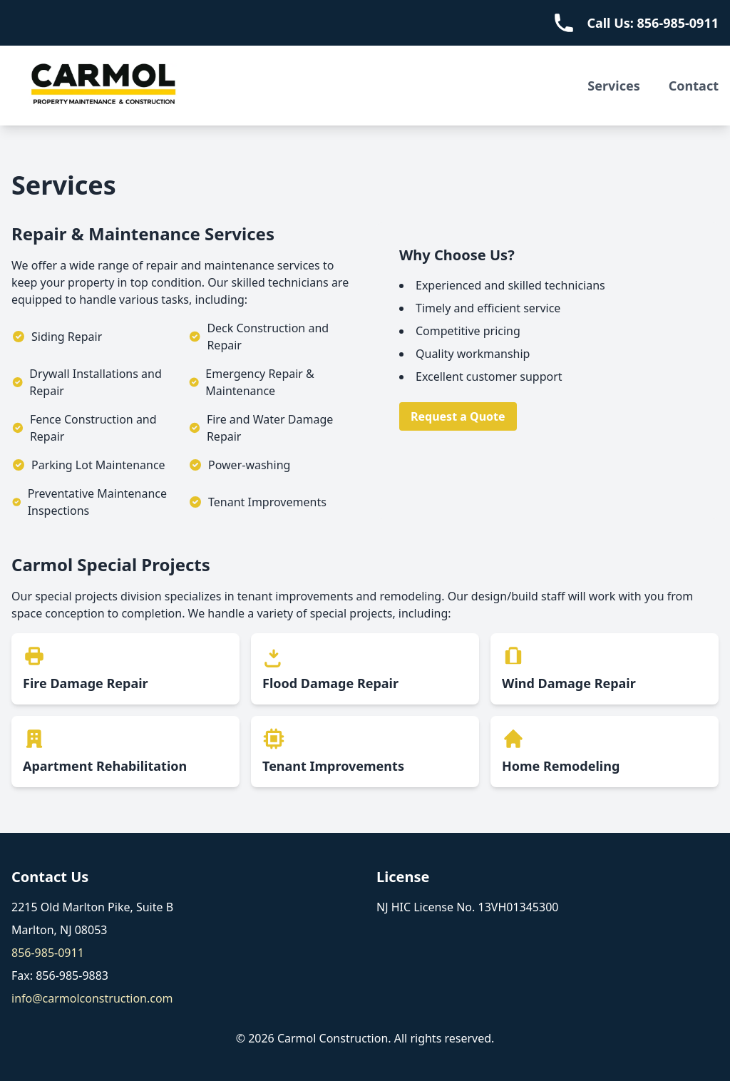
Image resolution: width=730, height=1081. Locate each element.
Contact (694, 85)
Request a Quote (458, 416)
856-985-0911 (47, 952)
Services (613, 85)
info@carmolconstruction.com (92, 998)
